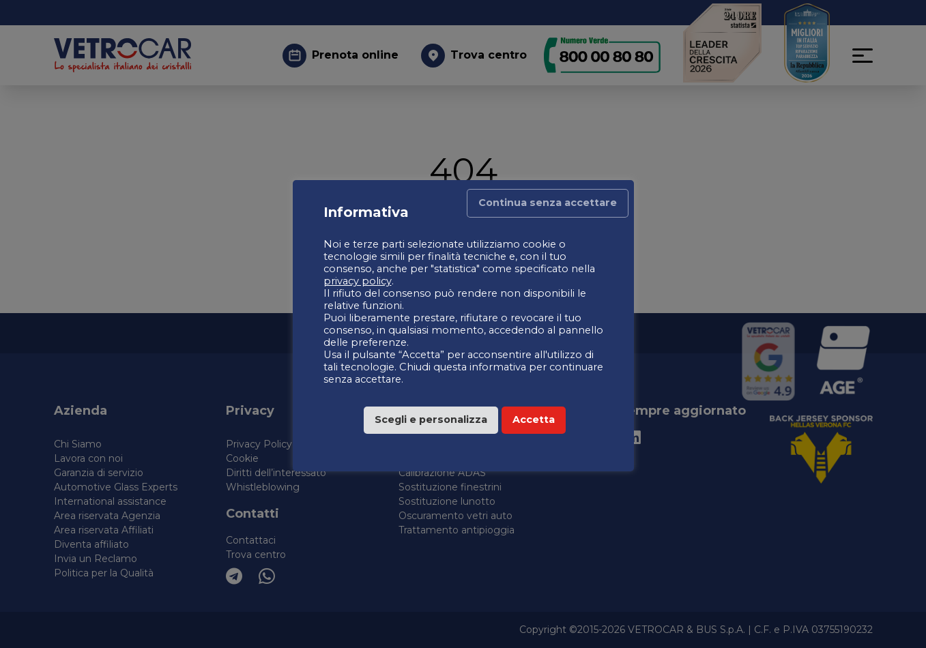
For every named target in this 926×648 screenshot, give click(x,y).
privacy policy (357, 281)
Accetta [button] (533, 419)
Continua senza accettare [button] (547, 202)
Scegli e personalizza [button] (431, 419)
